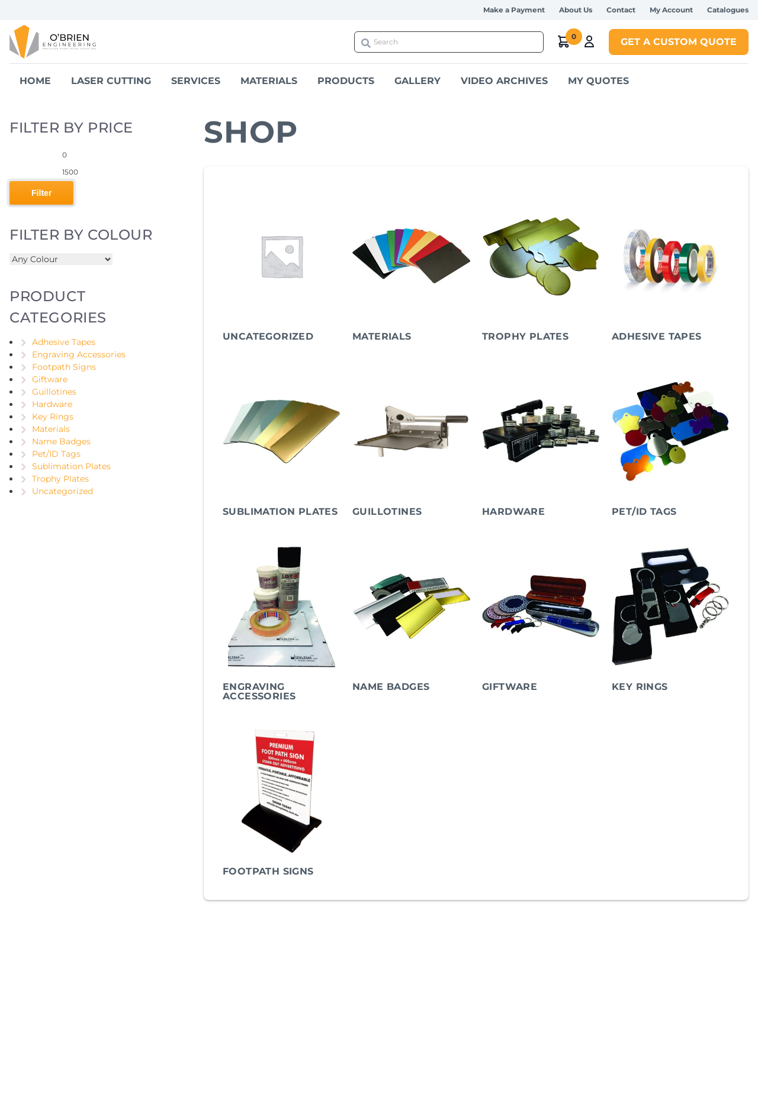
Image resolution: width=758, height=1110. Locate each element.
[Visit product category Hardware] (541, 445)
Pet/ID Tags (56, 453)
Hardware (52, 404)
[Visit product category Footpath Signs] (282, 805)
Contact (620, 9)
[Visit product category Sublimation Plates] (282, 445)
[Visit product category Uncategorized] (282, 270)
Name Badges (61, 441)
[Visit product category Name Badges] (411, 620)
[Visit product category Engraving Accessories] (282, 625)
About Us (575, 9)
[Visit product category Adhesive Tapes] (671, 270)
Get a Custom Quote (679, 41)
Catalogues (728, 9)
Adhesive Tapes (63, 342)
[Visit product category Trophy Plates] (541, 270)
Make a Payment (514, 9)
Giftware (50, 379)
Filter (41, 193)
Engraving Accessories (79, 354)
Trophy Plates (60, 478)
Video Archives (504, 80)
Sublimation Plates (71, 466)
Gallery (417, 80)
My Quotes (598, 80)
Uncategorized (62, 491)
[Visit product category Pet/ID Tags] (671, 445)
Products (345, 80)
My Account (671, 9)
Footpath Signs (64, 367)
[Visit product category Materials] (411, 270)
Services (195, 80)
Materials (268, 80)
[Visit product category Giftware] (541, 620)
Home (35, 80)
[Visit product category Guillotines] (411, 445)
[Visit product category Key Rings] (671, 620)
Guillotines (54, 391)
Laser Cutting (111, 80)
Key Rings (52, 416)
